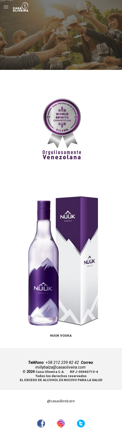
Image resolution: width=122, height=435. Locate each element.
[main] (61, 335)
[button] (6, 7)
